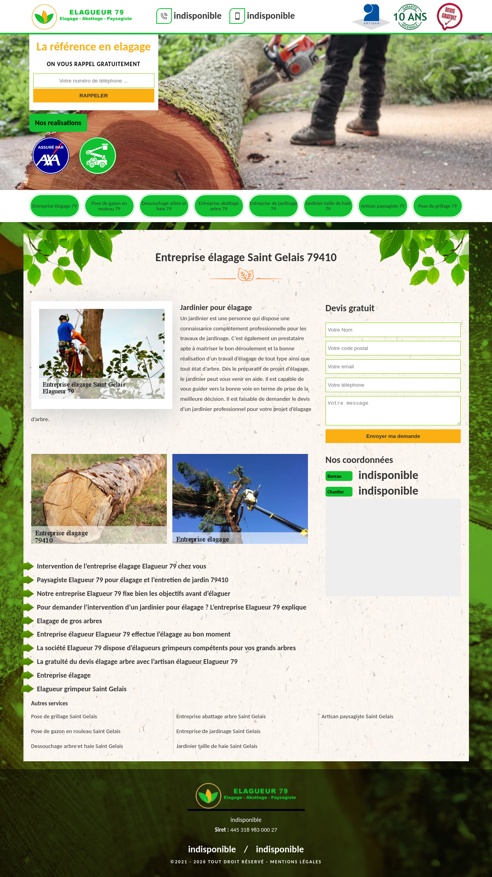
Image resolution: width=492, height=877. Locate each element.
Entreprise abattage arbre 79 (219, 206)
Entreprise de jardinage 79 (273, 206)
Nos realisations (58, 122)
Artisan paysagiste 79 (382, 206)
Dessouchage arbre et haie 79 (163, 206)
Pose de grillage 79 (437, 206)
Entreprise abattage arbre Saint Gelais (221, 716)
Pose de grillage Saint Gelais (64, 716)
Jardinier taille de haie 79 (328, 206)
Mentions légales (296, 861)
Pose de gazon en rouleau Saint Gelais (76, 731)
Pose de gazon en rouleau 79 (109, 206)
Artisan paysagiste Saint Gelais (358, 716)
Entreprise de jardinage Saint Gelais (218, 731)
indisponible (212, 849)
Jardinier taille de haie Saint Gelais (217, 746)
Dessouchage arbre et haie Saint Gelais (77, 746)
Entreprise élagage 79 (54, 206)
